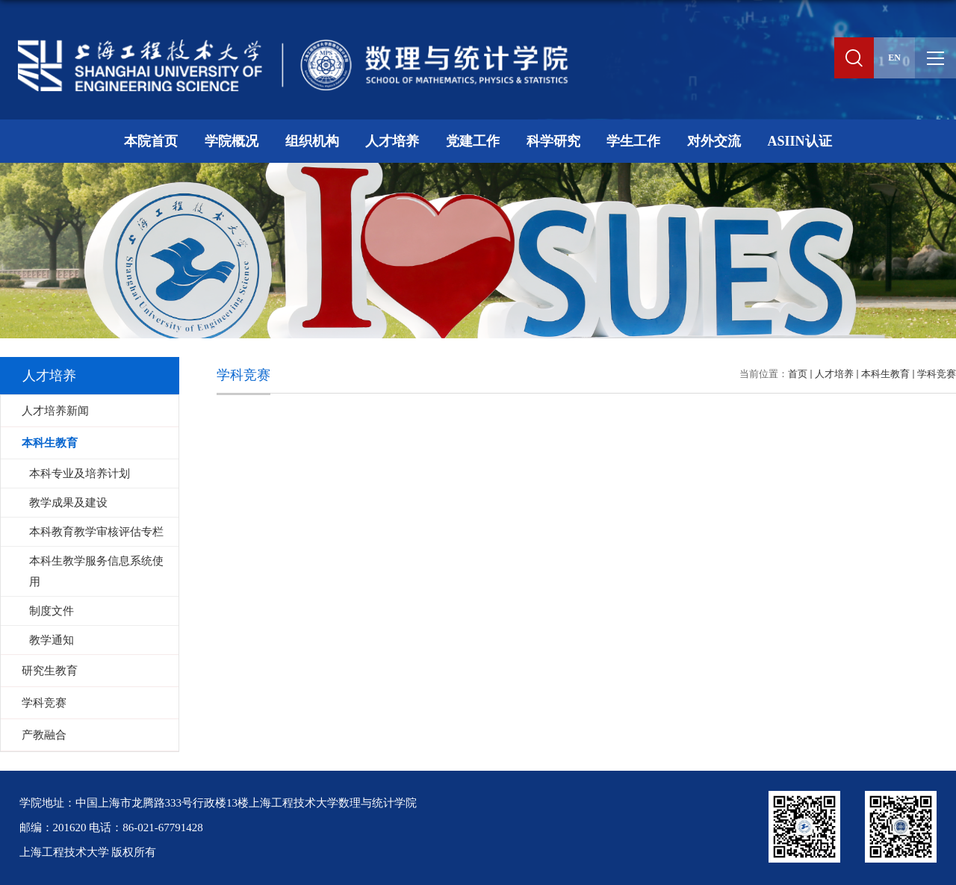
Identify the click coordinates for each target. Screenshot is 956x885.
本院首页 (151, 141)
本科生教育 (885, 373)
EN (894, 57)
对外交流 (714, 141)
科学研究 (553, 141)
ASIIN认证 (799, 141)
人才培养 (392, 141)
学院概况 (231, 141)
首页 (797, 373)
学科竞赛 (936, 373)
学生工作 (633, 141)
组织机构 (312, 141)
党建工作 (473, 141)
